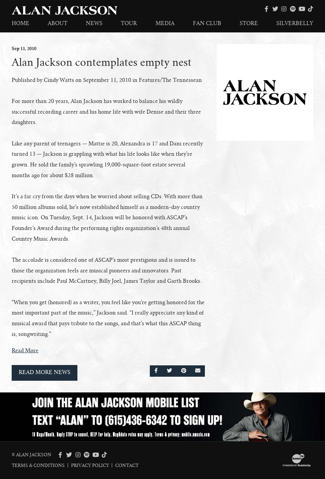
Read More (25, 351)
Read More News (44, 372)
